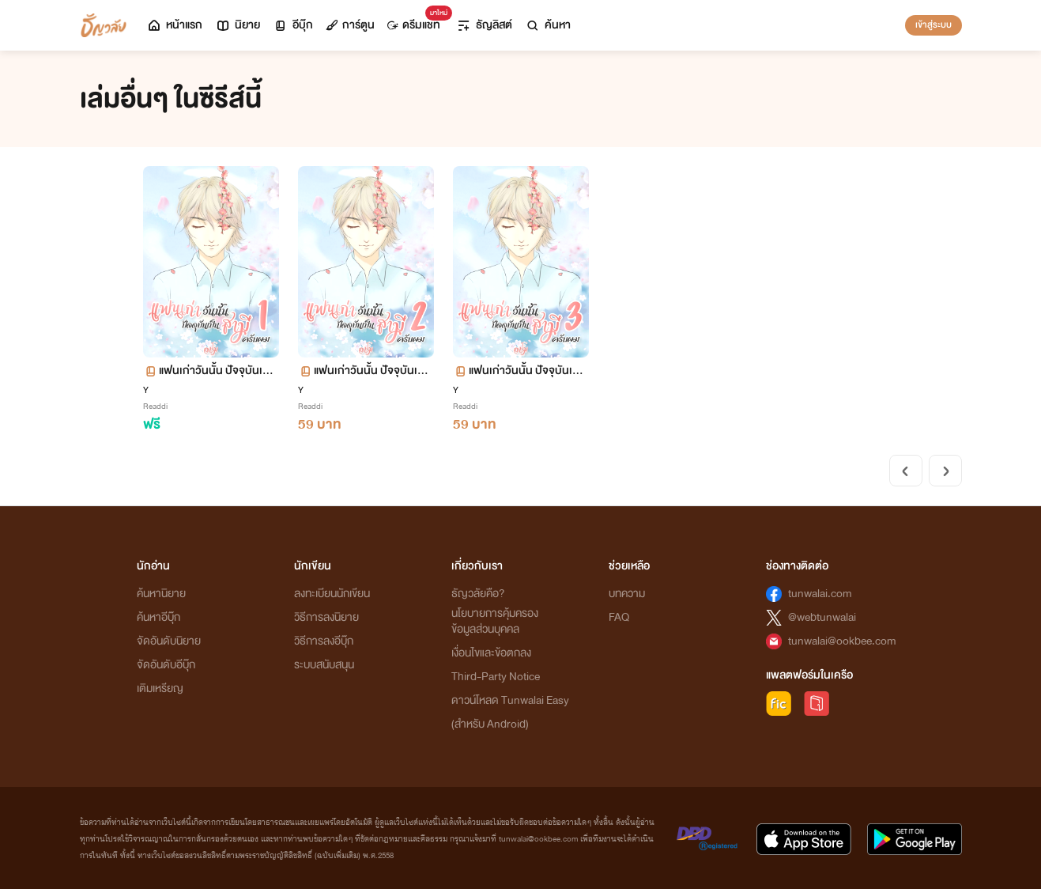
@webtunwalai (822, 617)
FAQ (619, 617)
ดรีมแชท (417, 21)
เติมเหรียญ (160, 688)
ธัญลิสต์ (484, 25)
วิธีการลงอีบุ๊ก (323, 641)
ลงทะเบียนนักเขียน (332, 593)
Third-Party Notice (495, 677)
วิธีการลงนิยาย (326, 617)
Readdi (155, 406)
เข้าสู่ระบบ (933, 24)
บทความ (627, 593)
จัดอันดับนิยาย (169, 641)
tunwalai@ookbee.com (842, 641)
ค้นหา (548, 25)
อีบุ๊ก (293, 25)
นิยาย (237, 25)
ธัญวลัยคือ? (478, 593)
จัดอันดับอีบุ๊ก (166, 665)
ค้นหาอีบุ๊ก (158, 617)
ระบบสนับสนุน (324, 665)
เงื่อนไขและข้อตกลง (491, 653)
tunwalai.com (820, 593)
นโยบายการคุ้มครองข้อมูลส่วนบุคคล (494, 621)
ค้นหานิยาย (161, 593)
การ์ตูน (350, 25)
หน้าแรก (174, 25)
